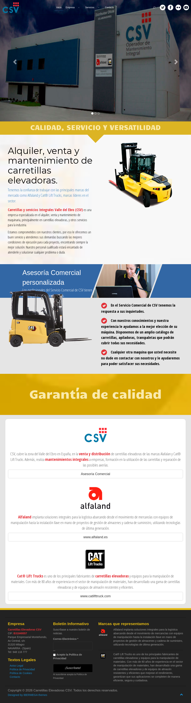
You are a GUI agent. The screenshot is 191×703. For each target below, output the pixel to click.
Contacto (15, 676)
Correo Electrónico (65, 638)
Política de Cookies (21, 673)
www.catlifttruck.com (95, 596)
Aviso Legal (16, 665)
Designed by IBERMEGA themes (27, 694)
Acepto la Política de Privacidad (67, 656)
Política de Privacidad (22, 669)
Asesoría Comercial (95, 474)
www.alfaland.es (95, 537)
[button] (14, 60)
